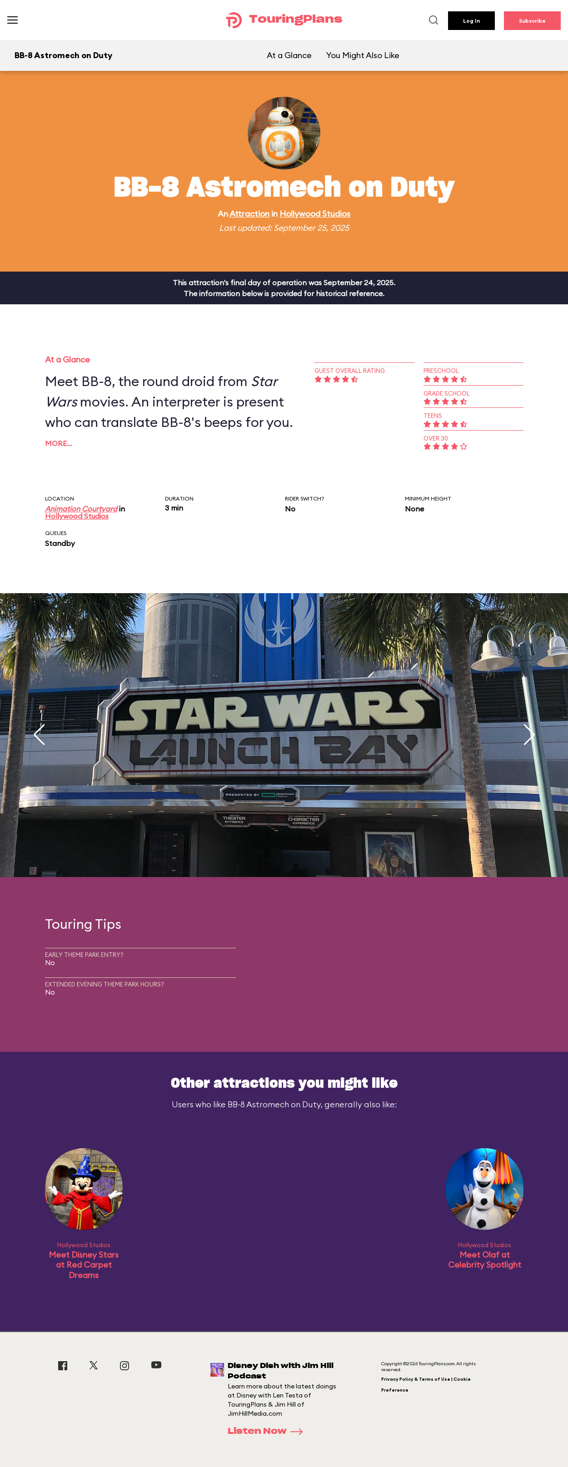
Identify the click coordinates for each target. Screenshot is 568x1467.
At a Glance (289, 55)
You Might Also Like (362, 55)
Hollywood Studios (314, 213)
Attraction (249, 213)
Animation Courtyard (81, 508)
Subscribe (532, 20)
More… (58, 443)
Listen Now (268, 1431)
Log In (471, 20)
